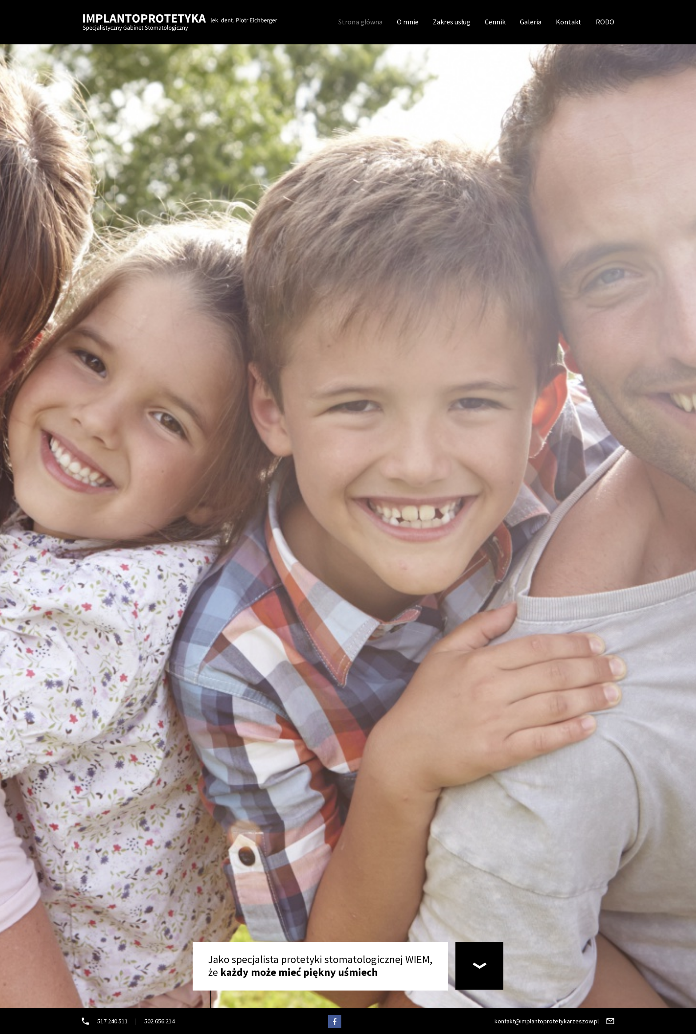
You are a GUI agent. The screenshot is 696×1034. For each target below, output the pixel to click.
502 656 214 (159, 1021)
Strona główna (360, 21)
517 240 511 (112, 1021)
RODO (605, 21)
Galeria (531, 21)
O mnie (408, 21)
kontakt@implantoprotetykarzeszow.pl (546, 1021)
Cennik (495, 21)
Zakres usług (452, 21)
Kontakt (568, 21)
